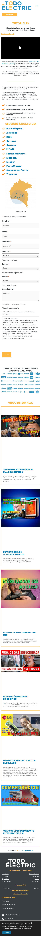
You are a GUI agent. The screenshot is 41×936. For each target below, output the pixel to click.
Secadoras (35, 876)
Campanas (35, 881)
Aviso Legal (5, 901)
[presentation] (18, 346)
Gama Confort (20, 885)
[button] (9, 14)
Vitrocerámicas (34, 874)
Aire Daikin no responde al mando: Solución (18, 470)
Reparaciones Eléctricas (20, 890)
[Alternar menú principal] (37, 6)
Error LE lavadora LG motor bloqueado (19, 761)
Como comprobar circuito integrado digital (18, 832)
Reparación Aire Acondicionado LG (13, 553)
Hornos (37, 879)
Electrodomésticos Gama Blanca (20, 870)
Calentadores (6, 888)
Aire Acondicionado (20, 894)
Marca (5, 276)
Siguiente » (28, 850)
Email (5, 232)
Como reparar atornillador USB (19, 634)
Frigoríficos (5, 879)
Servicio (6, 251)
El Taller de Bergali (7, 34)
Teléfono (6, 241)
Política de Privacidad (8, 905)
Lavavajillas (5, 876)
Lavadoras (5, 874)
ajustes (28, 929)
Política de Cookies (8, 908)
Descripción (8, 289)
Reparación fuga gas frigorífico (15, 698)
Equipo (5, 264)
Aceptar (6, 932)
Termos (36, 888)
